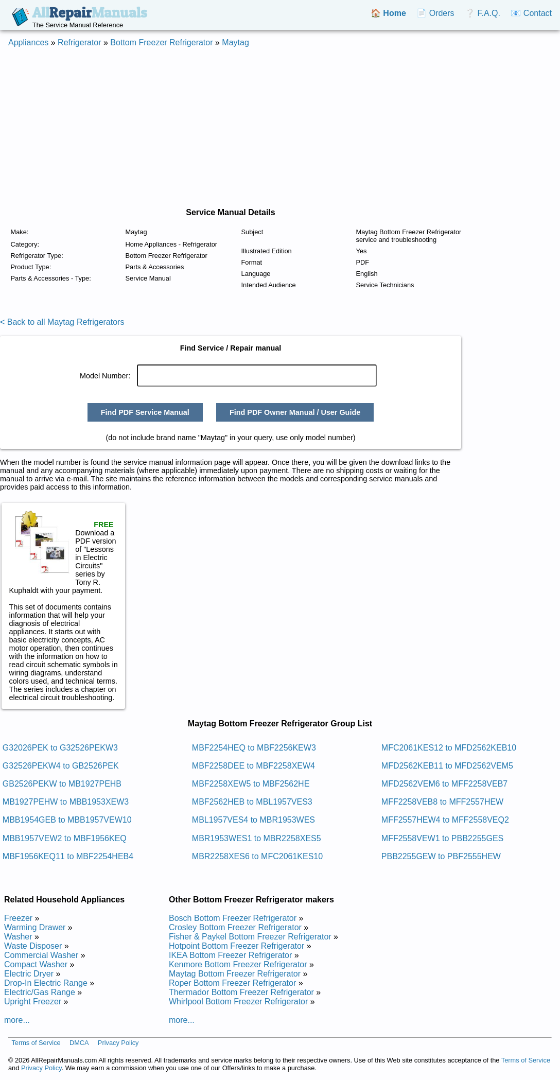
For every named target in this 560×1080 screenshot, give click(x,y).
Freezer (18, 918)
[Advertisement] (280, 128)
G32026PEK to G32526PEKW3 (60, 747)
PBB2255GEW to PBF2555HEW (441, 856)
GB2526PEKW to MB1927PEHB (62, 783)
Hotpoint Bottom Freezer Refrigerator (236, 946)
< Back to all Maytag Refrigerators (62, 322)
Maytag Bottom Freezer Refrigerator (235, 973)
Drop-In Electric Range (45, 983)
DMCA (79, 1043)
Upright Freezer (32, 1001)
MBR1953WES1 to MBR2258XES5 (256, 838)
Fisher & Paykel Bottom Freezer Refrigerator (250, 936)
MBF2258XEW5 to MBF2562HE (251, 783)
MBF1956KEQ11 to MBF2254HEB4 (68, 856)
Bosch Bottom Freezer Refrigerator (232, 918)
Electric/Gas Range (39, 992)
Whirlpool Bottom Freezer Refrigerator (238, 1001)
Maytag (235, 42)
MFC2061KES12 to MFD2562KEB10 (448, 747)
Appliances (28, 42)
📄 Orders (435, 13)
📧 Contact (531, 13)
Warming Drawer (34, 927)
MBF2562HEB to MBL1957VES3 (252, 801)
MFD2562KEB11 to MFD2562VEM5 (447, 765)
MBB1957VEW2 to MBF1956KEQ (65, 838)
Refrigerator (79, 42)
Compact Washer (35, 964)
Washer (18, 936)
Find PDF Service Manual (145, 412)
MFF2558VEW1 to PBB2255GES (442, 838)
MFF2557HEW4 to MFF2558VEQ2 (445, 819)
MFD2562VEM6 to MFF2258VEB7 (444, 783)
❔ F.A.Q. (482, 13)
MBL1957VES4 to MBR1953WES (253, 819)
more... (17, 1020)
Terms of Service (35, 1043)
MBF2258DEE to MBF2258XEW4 (253, 765)
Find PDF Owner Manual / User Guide (295, 412)
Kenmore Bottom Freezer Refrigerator (238, 964)
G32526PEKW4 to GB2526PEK (61, 765)
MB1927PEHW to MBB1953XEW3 (66, 801)
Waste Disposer (33, 946)
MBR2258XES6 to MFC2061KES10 (257, 856)
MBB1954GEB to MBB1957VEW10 (67, 819)
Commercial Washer (41, 955)
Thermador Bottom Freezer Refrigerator (241, 992)
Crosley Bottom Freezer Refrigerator (235, 927)
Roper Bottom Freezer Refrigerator (232, 983)
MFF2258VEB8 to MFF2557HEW (442, 801)
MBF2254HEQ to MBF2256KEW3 (254, 747)
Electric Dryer (29, 973)
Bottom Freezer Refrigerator (161, 42)
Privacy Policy (118, 1043)
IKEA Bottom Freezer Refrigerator (230, 955)
